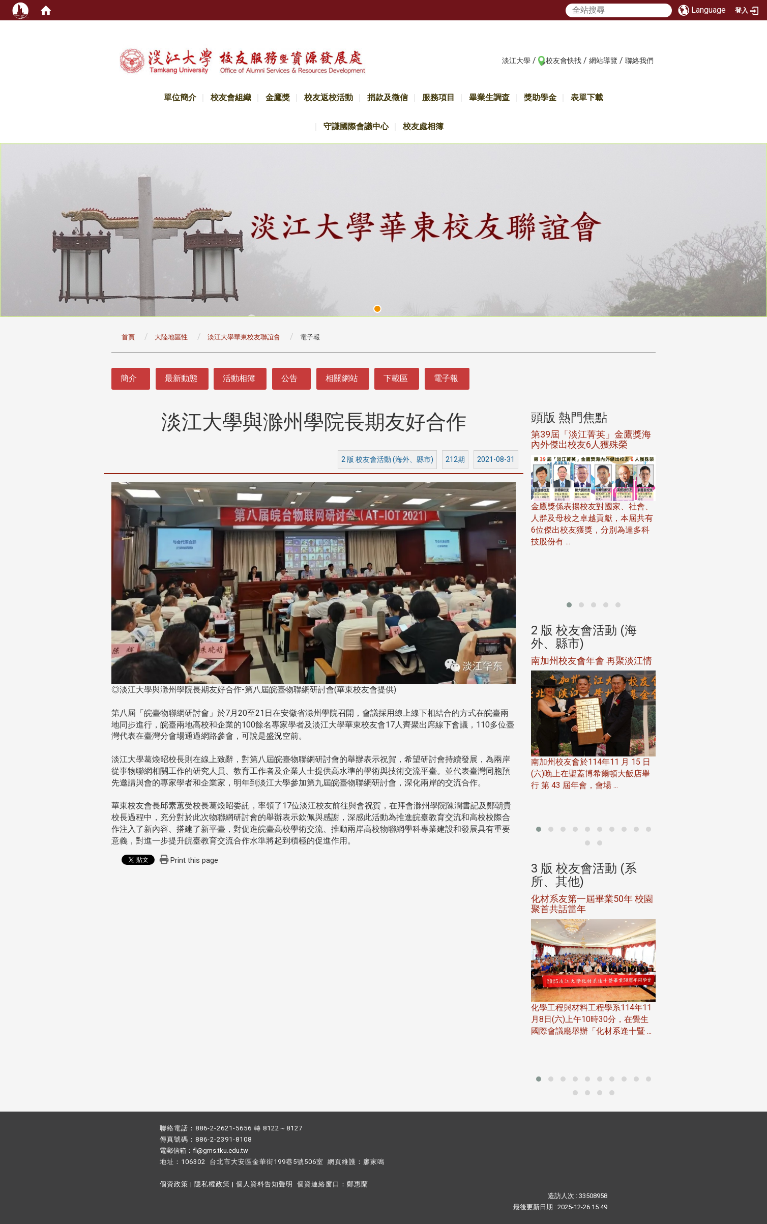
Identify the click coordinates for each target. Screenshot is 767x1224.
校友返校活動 (328, 97)
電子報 (446, 378)
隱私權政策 (212, 1184)
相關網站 (342, 378)
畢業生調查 (489, 97)
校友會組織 (231, 97)
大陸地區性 (171, 337)
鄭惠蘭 (357, 1184)
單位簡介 (180, 97)
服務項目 (438, 97)
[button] (569, 605)
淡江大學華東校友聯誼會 (244, 337)
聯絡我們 (639, 60)
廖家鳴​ (374, 1161)
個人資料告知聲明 (264, 1184)
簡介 (129, 378)
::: (496, 60)
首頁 (128, 337)
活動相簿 (239, 378)
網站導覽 (603, 60)
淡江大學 (516, 60)
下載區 (395, 378)
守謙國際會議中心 (356, 126)
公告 (289, 378)
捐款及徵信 (387, 97)
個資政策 (174, 1184)
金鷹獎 (278, 97)
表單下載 (587, 97)
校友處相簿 (423, 126)
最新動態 (181, 378)
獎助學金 (540, 97)
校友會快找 (563, 60)
